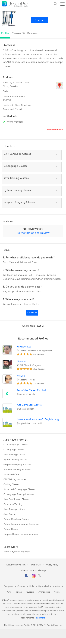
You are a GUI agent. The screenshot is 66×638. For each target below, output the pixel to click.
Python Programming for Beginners (21, 524)
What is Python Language (17, 551)
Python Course (11, 529)
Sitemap (42, 570)
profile (5, 33)
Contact (32, 312)
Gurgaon (30, 591)
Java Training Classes (14, 454)
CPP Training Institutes (15, 479)
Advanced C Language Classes (19, 489)
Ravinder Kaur (24, 346)
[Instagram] (34, 577)
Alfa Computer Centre (29, 405)
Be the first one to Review (33, 233)
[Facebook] (27, 576)
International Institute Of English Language (41, 419)
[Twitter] (39, 576)
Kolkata (18, 591)
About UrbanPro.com (16, 564)
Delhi (31, 586)
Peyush (21, 375)
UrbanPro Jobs (27, 570)
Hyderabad (43, 586)
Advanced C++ (11, 474)
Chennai (21, 586)
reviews (32, 33)
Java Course (10, 514)
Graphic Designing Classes (17, 464)
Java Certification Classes (16, 499)
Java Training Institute (14, 509)
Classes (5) (18, 33)
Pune (9, 591)
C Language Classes (14, 449)
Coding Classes (12, 484)
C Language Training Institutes (19, 494)
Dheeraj (21, 361)
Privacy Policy (52, 564)
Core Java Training (13, 504)
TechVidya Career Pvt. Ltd (31, 390)
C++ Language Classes (16, 444)
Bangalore (8, 586)
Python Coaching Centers (16, 519)
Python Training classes (15, 459)
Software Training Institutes (17, 469)
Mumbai (56, 586)
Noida (56, 591)
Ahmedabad (44, 591)
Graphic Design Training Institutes (21, 534)
